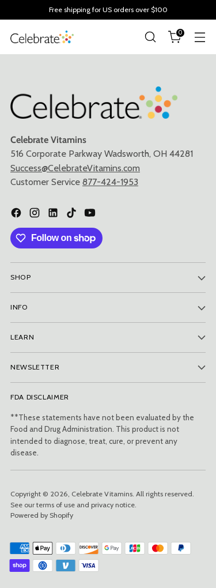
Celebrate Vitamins (101, 493)
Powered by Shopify (41, 515)
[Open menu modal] (199, 37)
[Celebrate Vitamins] (42, 37)
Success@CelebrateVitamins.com (75, 168)
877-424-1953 (110, 181)
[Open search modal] (150, 37)
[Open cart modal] (175, 37)
